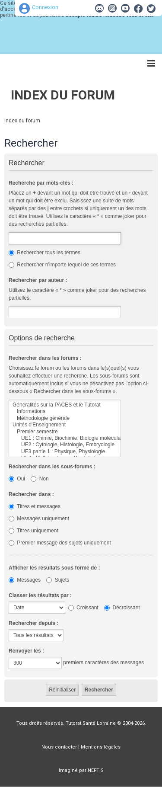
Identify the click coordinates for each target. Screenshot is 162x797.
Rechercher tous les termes (44, 253)
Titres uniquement (33, 531)
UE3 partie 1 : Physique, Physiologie (65, 451)
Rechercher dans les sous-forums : (52, 467)
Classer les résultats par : (40, 595)
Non (39, 479)
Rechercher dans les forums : (45, 358)
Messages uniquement (39, 518)
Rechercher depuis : (33, 623)
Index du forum (63, 94)
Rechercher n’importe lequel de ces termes (62, 265)
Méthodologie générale (65, 418)
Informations (65, 411)
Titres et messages (34, 506)
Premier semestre (65, 432)
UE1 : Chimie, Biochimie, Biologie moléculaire (65, 438)
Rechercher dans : (31, 494)
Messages (25, 580)
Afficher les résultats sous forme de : (54, 568)
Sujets (57, 580)
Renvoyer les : (26, 651)
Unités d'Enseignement (65, 425)
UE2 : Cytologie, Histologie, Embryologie (65, 445)
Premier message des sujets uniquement (60, 543)
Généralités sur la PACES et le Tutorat (65, 405)
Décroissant (122, 608)
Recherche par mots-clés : (41, 183)
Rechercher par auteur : (38, 280)
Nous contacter (59, 747)
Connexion (45, 7)
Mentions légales (101, 747)
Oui (17, 479)
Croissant (83, 608)
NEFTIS (96, 770)
